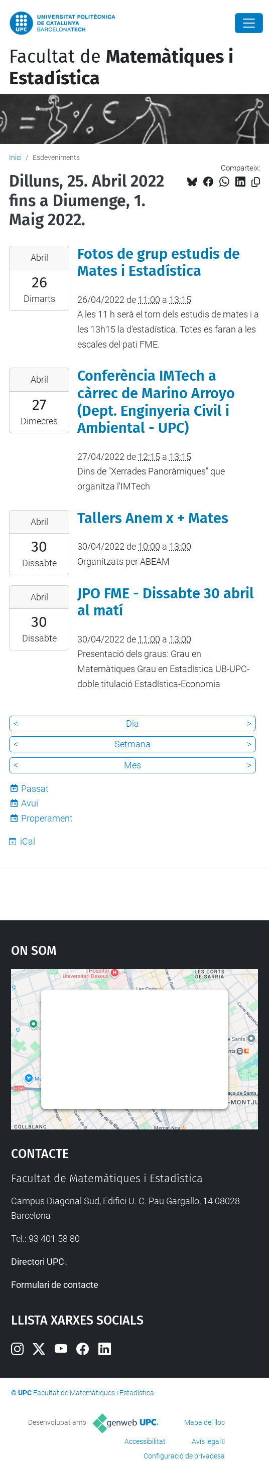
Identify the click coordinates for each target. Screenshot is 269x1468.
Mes (132, 765)
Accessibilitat (145, 1441)
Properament (47, 818)
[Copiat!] (255, 182)
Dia (132, 723)
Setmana (132, 744)
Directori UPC (37, 1261)
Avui (29, 803)
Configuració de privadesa (184, 1456)
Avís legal (206, 1441)
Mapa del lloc (204, 1422)
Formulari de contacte (54, 1284)
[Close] (249, 23)
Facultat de (121, 67)
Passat (35, 788)
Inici (15, 157)
